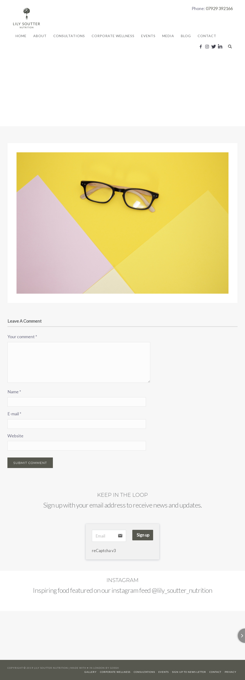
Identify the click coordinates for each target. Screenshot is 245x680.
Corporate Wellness (113, 36)
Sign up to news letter (189, 671)
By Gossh (112, 667)
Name (14, 391)
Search (230, 46)
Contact (207, 36)
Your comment (22, 336)
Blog (186, 36)
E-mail (14, 413)
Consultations (69, 36)
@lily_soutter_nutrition (182, 590)
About (40, 36)
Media (168, 36)
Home (21, 36)
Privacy (230, 671)
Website (15, 435)
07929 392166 (219, 8)
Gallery (90, 671)
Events (148, 36)
